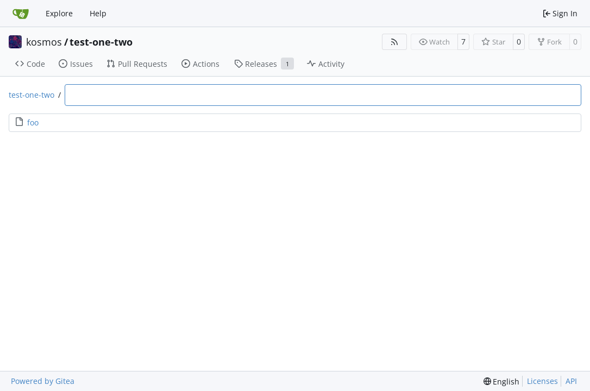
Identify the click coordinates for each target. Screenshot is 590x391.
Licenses (542, 381)
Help (98, 13)
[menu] (502, 381)
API (571, 381)
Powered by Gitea (42, 381)
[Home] (20, 13)
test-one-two (101, 41)
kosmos (44, 41)
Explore (59, 13)
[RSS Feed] (394, 42)
